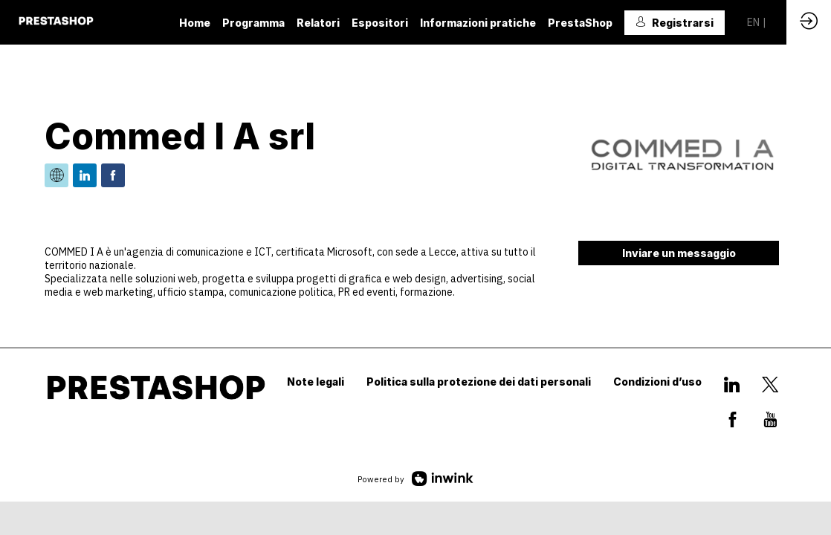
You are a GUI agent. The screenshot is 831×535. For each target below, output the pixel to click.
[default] (318, 22)
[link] (194, 22)
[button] (674, 22)
